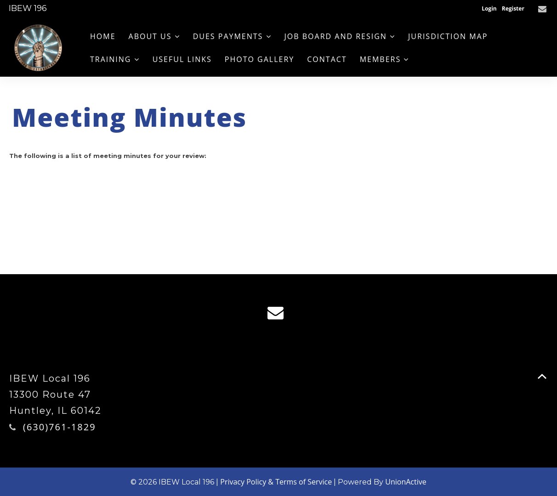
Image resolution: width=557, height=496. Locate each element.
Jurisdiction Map (448, 36)
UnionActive (405, 482)
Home (103, 36)
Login (489, 8)
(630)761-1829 (59, 427)
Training (115, 59)
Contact (327, 59)
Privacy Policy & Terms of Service (276, 482)
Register (513, 8)
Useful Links (182, 59)
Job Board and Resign (340, 36)
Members (384, 59)
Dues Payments (232, 36)
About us (154, 36)
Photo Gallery (259, 59)
